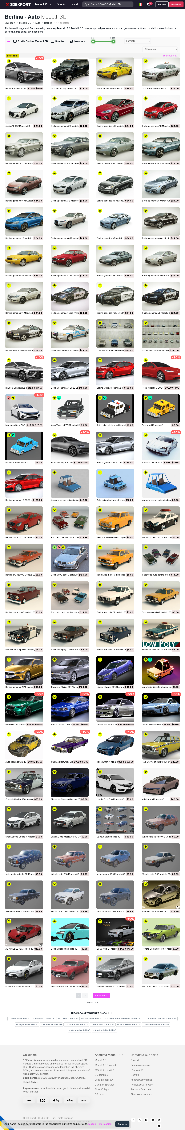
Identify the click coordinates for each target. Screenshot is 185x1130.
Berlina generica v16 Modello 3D (66, 163)
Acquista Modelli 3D (109, 1055)
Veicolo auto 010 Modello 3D (65, 874)
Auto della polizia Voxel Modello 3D (113, 425)
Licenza (135, 1074)
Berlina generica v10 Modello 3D (157, 200)
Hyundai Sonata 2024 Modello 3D (21, 388)
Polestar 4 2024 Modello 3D (19, 986)
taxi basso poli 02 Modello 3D (157, 612)
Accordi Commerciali (141, 1079)
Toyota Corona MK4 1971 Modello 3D (160, 948)
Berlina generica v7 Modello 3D (111, 238)
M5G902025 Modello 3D (17, 724)
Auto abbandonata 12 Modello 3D (21, 762)
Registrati (176, 4)
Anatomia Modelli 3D (104, 1030)
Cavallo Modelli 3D (91, 1018)
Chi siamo (30, 1055)
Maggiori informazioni (100, 1124)
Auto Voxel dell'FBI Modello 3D (65, 425)
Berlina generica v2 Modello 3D (157, 275)
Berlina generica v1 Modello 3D (20, 313)
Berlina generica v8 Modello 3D (66, 238)
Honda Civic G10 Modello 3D (110, 799)
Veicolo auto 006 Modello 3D (65, 911)
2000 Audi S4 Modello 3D (109, 948)
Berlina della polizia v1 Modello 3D (67, 350)
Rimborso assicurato (141, 1094)
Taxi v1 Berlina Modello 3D (154, 88)
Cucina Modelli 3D (68, 1018)
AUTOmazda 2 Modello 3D (154, 911)
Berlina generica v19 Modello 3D (112, 126)
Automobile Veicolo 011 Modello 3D (22, 874)
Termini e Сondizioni (141, 1089)
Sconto (57, 41)
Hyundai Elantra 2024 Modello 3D (21, 88)
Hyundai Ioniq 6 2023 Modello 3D (67, 462)
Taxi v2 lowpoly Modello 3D (110, 88)
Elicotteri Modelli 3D (128, 1024)
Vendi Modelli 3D (104, 1079)
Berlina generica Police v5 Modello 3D (115, 313)
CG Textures (101, 1074)
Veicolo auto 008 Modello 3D (156, 874)
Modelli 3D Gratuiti (104, 1070)
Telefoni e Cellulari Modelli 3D (160, 1018)
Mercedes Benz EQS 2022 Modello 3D (24, 425)
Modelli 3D (100, 1060)
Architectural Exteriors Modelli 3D (123, 1018)
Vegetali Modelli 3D (27, 1024)
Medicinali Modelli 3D (103, 1024)
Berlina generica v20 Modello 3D (67, 126)
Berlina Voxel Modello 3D (17, 462)
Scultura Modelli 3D (19, 1018)
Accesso (162, 4)
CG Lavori (100, 1094)
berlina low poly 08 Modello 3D (20, 612)
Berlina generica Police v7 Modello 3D (69, 313)
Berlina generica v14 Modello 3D (157, 163)
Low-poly (77, 41)
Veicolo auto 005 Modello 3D (111, 911)
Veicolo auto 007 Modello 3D (19, 911)
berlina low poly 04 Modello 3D (66, 649)
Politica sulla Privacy (142, 1084)
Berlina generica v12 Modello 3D (66, 200)
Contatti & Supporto (144, 1055)
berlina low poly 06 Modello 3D (112, 649)
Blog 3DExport (102, 1089)
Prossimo (101, 995)
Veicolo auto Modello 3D (108, 836)
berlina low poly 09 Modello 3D (20, 574)
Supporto (135, 1060)
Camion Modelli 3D (79, 1030)
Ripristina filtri (171, 55)
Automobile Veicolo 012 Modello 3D (159, 836)
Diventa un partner (104, 1084)
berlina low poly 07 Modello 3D (111, 612)
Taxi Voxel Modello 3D (152, 425)
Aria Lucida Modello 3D (153, 799)
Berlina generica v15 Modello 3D (112, 163)
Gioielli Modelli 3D (51, 1024)
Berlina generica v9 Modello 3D (20, 238)
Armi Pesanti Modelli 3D (156, 1024)
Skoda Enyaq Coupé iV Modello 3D (22, 836)
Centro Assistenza (140, 1065)
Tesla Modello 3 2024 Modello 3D (158, 388)
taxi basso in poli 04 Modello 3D (112, 574)
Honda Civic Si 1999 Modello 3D (66, 724)
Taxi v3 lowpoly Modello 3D (64, 88)
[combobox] (137, 41)
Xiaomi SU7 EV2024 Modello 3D (157, 724)
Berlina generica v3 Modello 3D (111, 275)
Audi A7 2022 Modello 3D (17, 126)
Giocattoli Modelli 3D (76, 1024)
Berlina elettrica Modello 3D (64, 948)
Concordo (122, 1124)
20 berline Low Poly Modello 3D (157, 350)
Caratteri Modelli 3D (44, 1018)
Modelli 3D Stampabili (106, 1065)
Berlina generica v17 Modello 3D (20, 163)
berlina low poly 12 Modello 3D (20, 537)
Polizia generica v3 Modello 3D (157, 313)
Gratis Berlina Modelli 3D (30, 41)
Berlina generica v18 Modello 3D (157, 126)
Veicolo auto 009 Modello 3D (111, 874)
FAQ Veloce (137, 1070)
